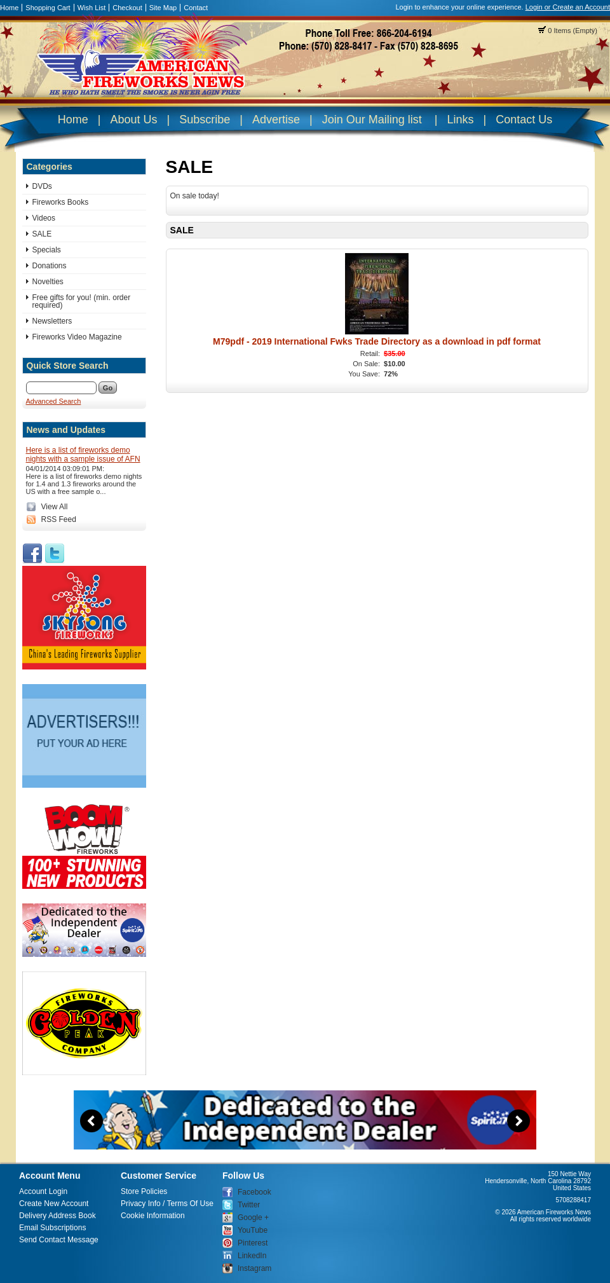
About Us (133, 119)
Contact (196, 7)
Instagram (254, 1268)
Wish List (92, 7)
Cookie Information (153, 1215)
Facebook (254, 1192)
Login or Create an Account (567, 7)
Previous (91, 1120)
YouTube (253, 1230)
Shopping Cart (47, 7)
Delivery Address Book (57, 1215)
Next (518, 1120)
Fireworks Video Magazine (77, 337)
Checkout (127, 7)
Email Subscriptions (52, 1227)
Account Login (43, 1191)
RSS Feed (58, 519)
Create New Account (53, 1203)
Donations (49, 265)
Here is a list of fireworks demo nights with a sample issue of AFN (83, 454)
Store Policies (144, 1191)
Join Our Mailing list (372, 119)
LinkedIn (252, 1255)
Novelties (48, 281)
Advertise (276, 119)
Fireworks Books (60, 202)
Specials (46, 249)
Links (460, 119)
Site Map (163, 7)
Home (9, 7)
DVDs (42, 186)
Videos (43, 218)
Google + (253, 1217)
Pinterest (253, 1242)
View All (54, 506)
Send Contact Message (58, 1239)
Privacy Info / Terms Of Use (167, 1203)
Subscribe (204, 119)
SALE (42, 234)
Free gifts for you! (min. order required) (81, 301)
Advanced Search (53, 401)
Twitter (249, 1204)
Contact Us (524, 119)
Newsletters (52, 321)
